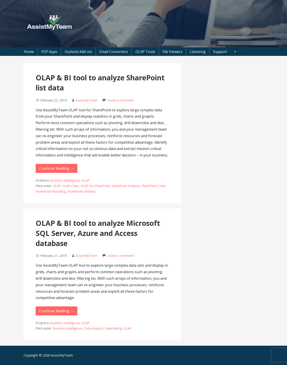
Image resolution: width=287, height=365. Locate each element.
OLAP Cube (71, 186)
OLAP (85, 180)
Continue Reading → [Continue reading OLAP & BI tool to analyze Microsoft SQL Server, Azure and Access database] (56, 310)
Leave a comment (120, 100)
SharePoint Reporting (51, 191)
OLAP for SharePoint (95, 186)
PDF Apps (49, 51)
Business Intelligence (65, 180)
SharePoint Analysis (126, 186)
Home (29, 51)
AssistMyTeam (87, 100)
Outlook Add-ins (78, 51)
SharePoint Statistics (81, 191)
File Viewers (172, 51)
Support (220, 51)
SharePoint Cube (153, 186)
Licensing (198, 51)
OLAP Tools (145, 51)
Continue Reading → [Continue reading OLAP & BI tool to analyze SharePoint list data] (56, 168)
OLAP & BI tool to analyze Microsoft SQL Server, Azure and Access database (98, 233)
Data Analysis (93, 328)
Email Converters (113, 51)
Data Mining (113, 328)
